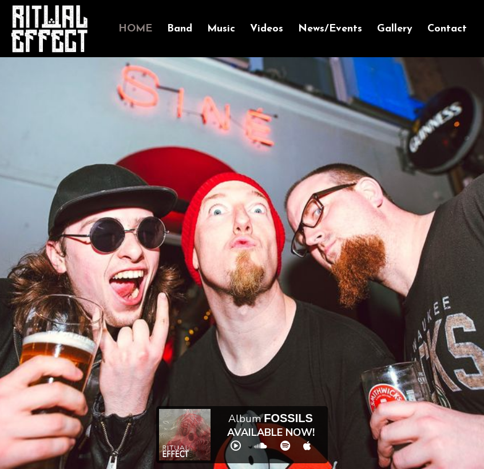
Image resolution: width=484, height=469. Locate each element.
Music (221, 28)
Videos (266, 28)
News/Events (330, 28)
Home (135, 28)
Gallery (394, 28)
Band (179, 28)
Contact (447, 28)
